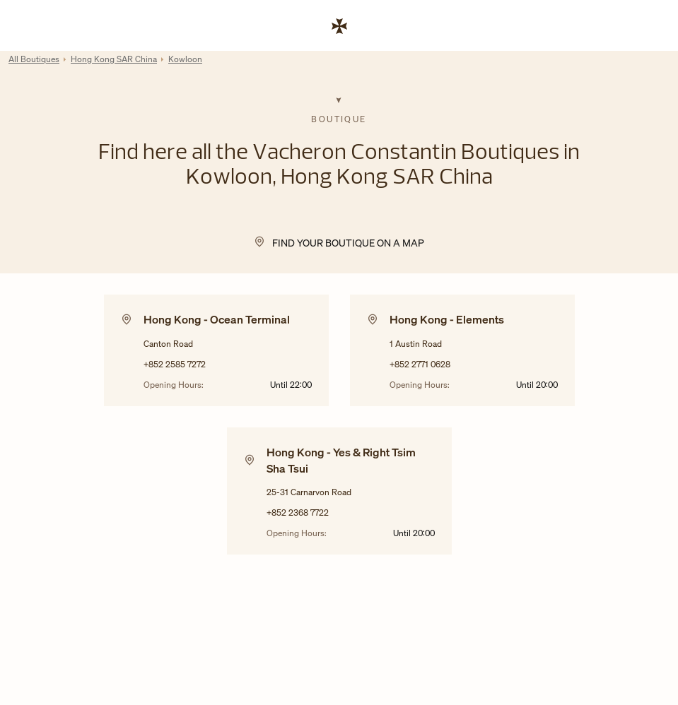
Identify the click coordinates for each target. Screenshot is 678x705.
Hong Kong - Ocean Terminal (217, 319)
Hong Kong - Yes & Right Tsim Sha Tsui (341, 459)
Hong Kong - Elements (447, 319)
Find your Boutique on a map (348, 242)
